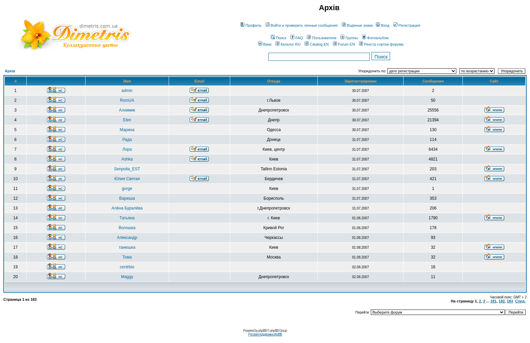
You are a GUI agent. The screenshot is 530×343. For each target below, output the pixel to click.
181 (493, 301)
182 (502, 301)
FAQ (296, 38)
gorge (127, 188)
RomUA (127, 100)
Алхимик (127, 110)
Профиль (251, 25)
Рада (127, 139)
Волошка (127, 227)
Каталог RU (287, 44)
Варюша (127, 198)
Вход (382, 25)
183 (510, 301)
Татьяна (127, 218)
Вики (264, 44)
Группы (349, 38)
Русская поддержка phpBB (265, 334)
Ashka (126, 159)
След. (520, 301)
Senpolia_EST (127, 169)
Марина (127, 129)
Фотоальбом (375, 38)
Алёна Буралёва (127, 208)
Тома (127, 257)
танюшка (127, 247)
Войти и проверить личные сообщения (302, 25)
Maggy (127, 276)
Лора (127, 149)
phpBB (262, 331)
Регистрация (406, 25)
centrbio (127, 267)
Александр (127, 237)
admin (127, 90)
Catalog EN (317, 44)
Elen (127, 120)
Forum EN (344, 44)
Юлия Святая (127, 178)
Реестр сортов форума (381, 44)
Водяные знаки (357, 25)
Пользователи (321, 38)
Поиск (278, 38)
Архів (10, 71)
